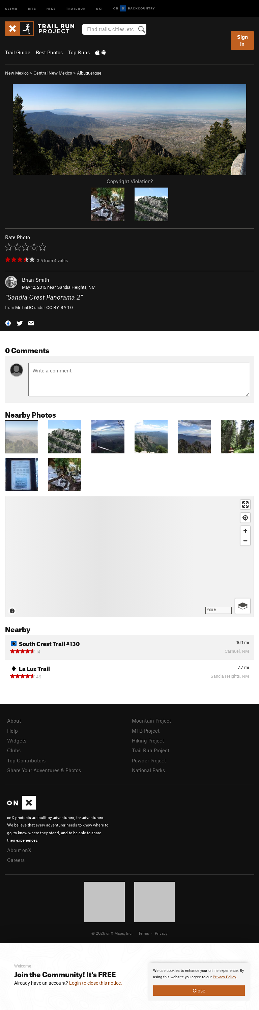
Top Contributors (26, 760)
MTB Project (146, 731)
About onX (19, 850)
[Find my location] (245, 518)
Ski (99, 8)
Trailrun (76, 8)
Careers (16, 860)
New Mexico (17, 73)
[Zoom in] (245, 531)
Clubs (14, 750)
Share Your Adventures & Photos (44, 770)
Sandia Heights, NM (76, 287)
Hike (51, 8)
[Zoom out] (245, 540)
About (14, 721)
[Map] (129, 556)
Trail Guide (17, 52)
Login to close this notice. (95, 983)
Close (199, 990)
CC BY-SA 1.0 (59, 307)
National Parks (148, 770)
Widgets (16, 740)
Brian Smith (35, 280)
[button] (8, 323)
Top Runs (79, 52)
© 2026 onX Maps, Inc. (112, 933)
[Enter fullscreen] (245, 504)
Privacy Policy (224, 977)
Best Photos (49, 52)
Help (12, 731)
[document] (199, 981)
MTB (32, 8)
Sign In (242, 40)
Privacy (161, 933)
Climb (11, 8)
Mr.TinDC (24, 307)
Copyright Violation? (130, 181)
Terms (143, 933)
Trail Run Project (150, 750)
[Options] (242, 606)
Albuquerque (89, 73)
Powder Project (149, 760)
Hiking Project (148, 740)
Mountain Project (151, 721)
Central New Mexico (52, 73)
